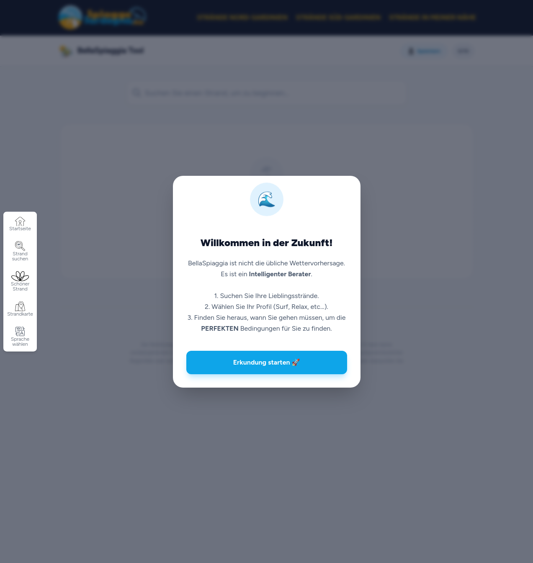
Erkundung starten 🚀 (266, 362)
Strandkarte (20, 309)
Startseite (20, 223)
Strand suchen (20, 251)
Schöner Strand (20, 281)
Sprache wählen (20, 336)
